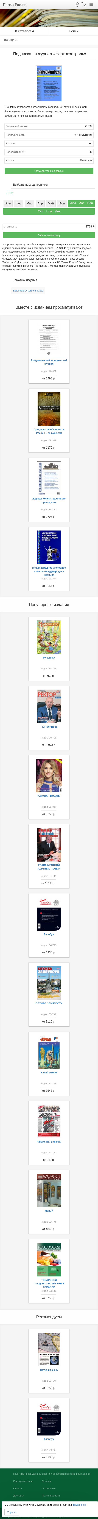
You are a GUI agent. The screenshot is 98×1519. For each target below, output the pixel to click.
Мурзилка (49, 657)
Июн (62, 203)
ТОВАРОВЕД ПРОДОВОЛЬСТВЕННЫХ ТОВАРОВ (49, 1283)
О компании (48, 1488)
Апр (40, 203)
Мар (29, 203)
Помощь (46, 1481)
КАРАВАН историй (49, 796)
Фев (18, 203)
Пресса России (14, 4)
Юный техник (49, 1072)
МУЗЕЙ (49, 1210)
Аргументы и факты (49, 1141)
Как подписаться (22, 1481)
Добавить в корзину (49, 235)
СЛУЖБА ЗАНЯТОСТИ (49, 1003)
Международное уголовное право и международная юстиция (49, 571)
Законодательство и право (28, 290)
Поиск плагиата (51, 1495)
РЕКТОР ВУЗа (49, 726)
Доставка (18, 1495)
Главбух (49, 934)
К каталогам (24, 31)
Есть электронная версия (49, 171)
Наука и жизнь (49, 1369)
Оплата (17, 1488)
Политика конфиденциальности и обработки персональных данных (52, 1473)
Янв (8, 203)
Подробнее (79, 1504)
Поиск (73, 31)
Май (51, 203)
